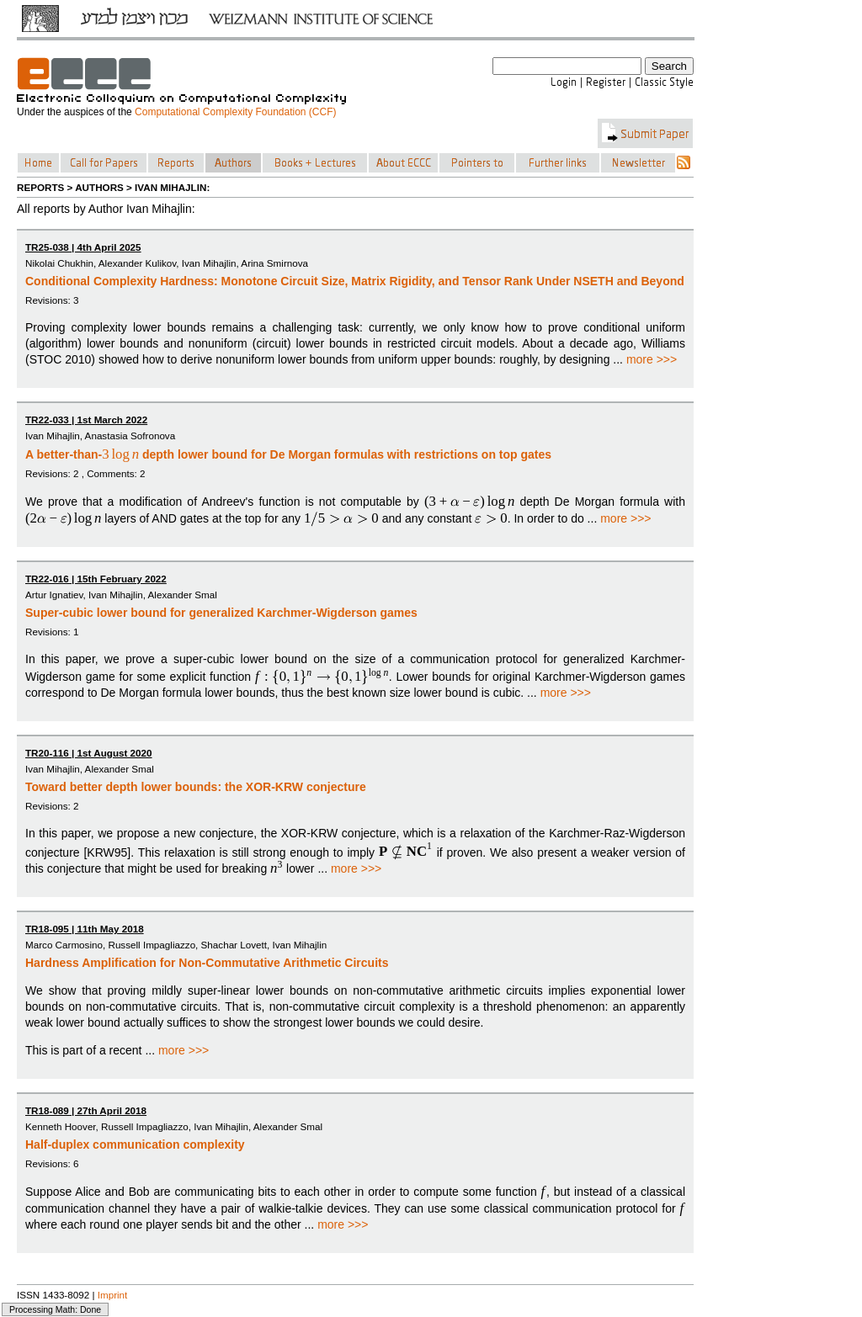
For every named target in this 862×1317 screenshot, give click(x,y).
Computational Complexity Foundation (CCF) (235, 112)
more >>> (651, 359)
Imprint (113, 1294)
